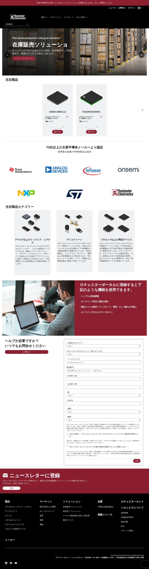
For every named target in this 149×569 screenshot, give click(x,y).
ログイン (131, 8)
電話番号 (70, 367)
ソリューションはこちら (23, 58)
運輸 (41, 524)
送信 (137, 461)
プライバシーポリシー (79, 455)
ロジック (8, 515)
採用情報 (124, 513)
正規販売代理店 (127, 517)
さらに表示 (81, 17)
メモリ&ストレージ (12, 520)
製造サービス (68, 520)
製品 (44, 17)
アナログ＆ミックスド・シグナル (18, 507)
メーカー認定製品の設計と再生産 (76, 515)
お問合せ (121, 8)
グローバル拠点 (127, 530)
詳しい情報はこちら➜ (103, 3)
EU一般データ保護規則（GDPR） (104, 557)
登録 (11, 488)
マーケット (55, 17)
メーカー (68, 17)
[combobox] (13, 24)
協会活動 (124, 522)
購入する (57, 132)
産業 (41, 515)
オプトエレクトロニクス (14, 524)
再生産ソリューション (72, 511)
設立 (122, 526)
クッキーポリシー (78, 557)
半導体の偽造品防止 (106, 507)
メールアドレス (73, 359)
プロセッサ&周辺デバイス (15, 529)
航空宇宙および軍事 (48, 507)
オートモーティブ (47, 511)
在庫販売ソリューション (72, 507)
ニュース (112, 8)
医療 (41, 520)
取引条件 (88, 557)
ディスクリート (11, 511)
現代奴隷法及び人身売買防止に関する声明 (130, 557)
